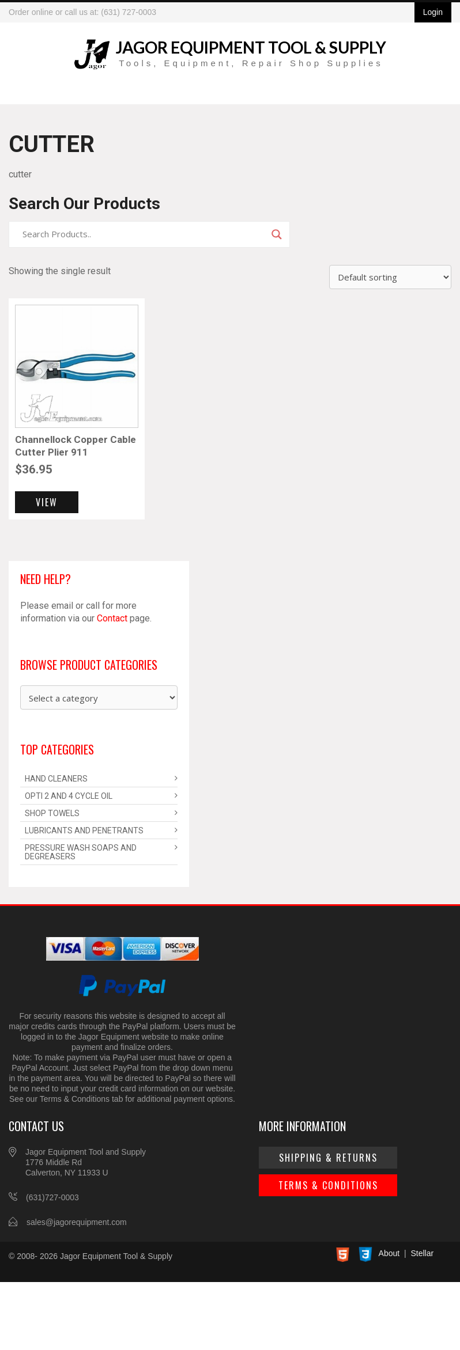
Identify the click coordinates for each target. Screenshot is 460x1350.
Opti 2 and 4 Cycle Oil (68, 796)
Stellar (421, 1253)
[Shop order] (390, 277)
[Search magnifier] (277, 234)
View (47, 502)
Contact (112, 618)
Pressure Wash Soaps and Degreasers (81, 852)
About (389, 1253)
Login (433, 12)
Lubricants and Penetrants (84, 830)
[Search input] (144, 234)
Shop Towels (52, 813)
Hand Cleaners (56, 778)
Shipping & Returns (328, 1158)
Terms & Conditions (328, 1185)
